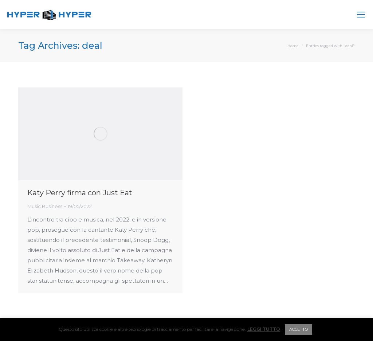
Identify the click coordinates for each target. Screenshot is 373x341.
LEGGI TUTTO (263, 329)
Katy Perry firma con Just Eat (79, 192)
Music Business (44, 206)
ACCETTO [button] (298, 329)
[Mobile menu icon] (361, 14)
